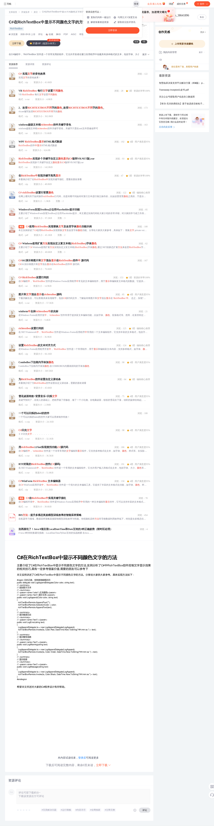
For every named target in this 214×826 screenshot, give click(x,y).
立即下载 (103, 765)
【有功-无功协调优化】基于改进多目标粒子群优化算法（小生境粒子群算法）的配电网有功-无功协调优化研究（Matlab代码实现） (182, 104)
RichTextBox (16, 29)
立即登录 (112, 30)
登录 (136, 4)
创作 (202, 4)
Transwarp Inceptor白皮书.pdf (174, 90)
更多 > (203, 32)
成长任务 (182, 3)
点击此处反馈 (167, 127)
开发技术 (25, 12)
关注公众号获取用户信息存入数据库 (177, 97)
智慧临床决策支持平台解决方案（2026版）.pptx (182, 83)
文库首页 (13, 12)
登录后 (82, 757)
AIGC (73, 34)
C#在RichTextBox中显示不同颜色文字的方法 (51, 22)
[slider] (23, 810)
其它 (36, 12)
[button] (146, 54)
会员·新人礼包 (156, 3)
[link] (13, 12)
